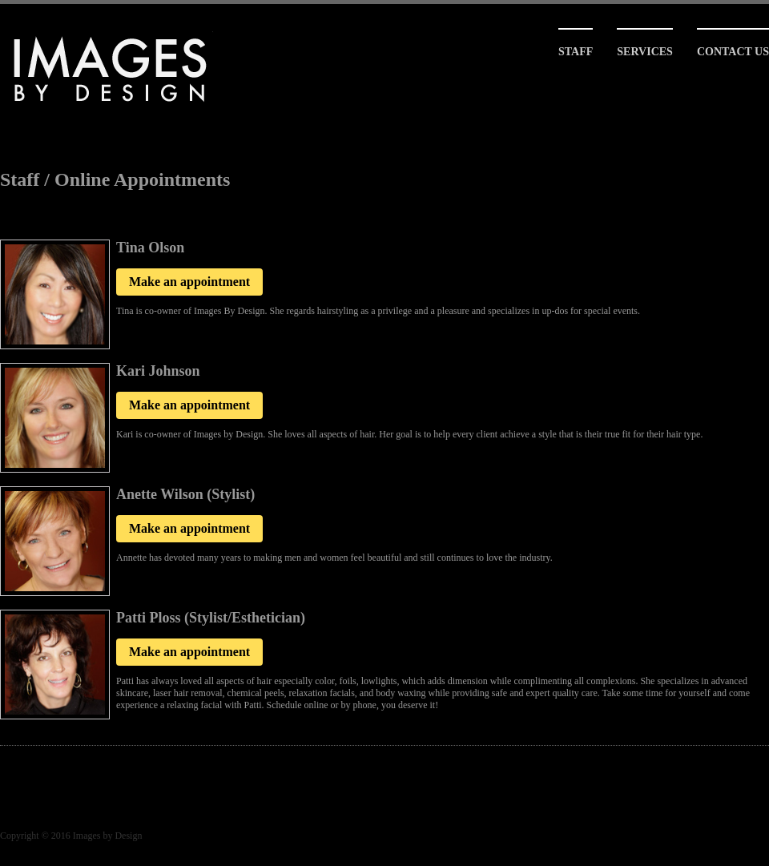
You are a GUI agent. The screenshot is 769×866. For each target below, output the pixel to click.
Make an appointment (189, 281)
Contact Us (733, 52)
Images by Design (108, 835)
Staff (575, 52)
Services (645, 52)
